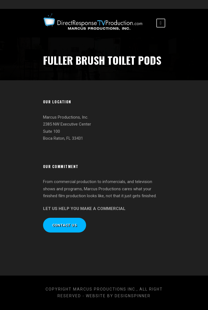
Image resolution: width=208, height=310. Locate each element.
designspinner (133, 296)
